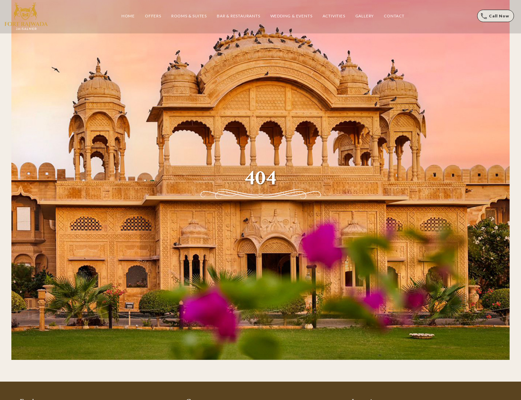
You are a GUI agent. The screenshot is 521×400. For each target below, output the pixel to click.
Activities (334, 15)
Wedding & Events (291, 15)
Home (128, 15)
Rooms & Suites (189, 15)
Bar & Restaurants (238, 15)
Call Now (499, 15)
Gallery (364, 15)
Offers (153, 15)
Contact (394, 15)
